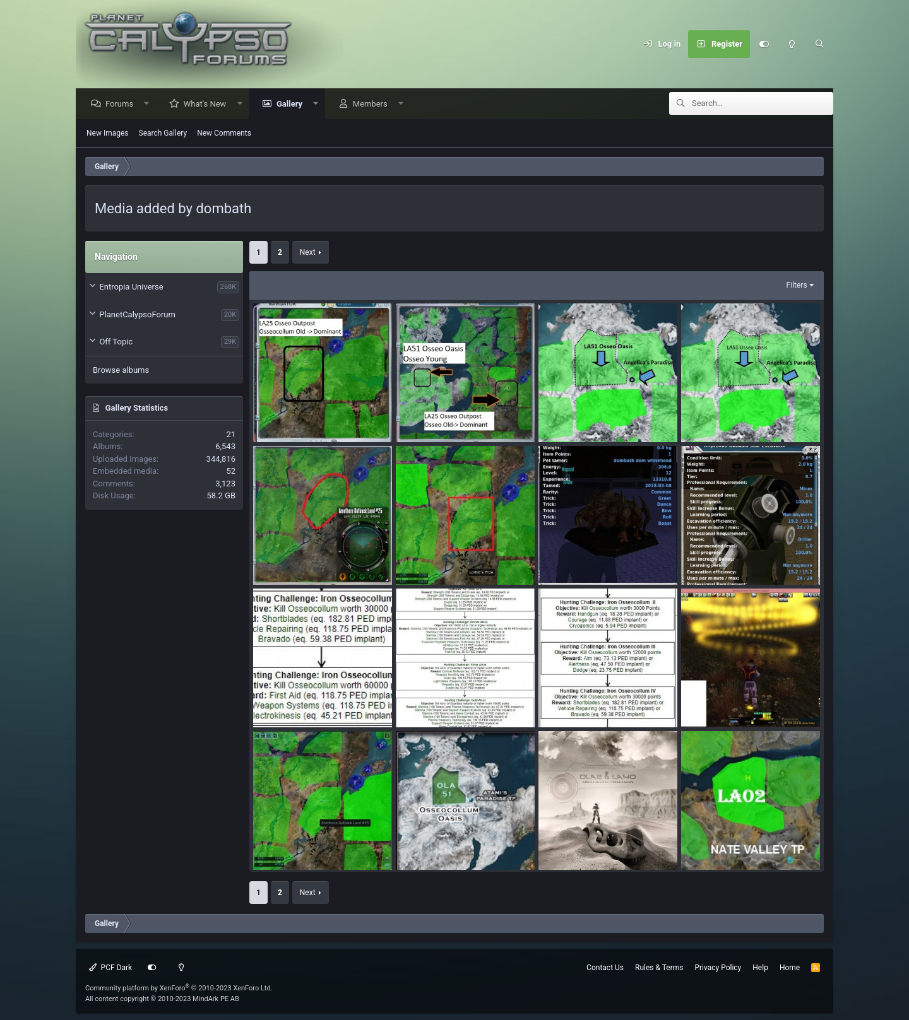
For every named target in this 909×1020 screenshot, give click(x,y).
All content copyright (162, 999)
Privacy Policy (717, 967)
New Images (107, 133)
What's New (208, 104)
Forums (122, 104)
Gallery (293, 104)
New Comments (224, 133)
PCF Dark (110, 967)
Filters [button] (797, 285)
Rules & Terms (659, 967)
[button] (150, 104)
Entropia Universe (131, 287)
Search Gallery (163, 133)
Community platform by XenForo (179, 988)
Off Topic (116, 342)
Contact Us (605, 967)
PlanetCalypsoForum (137, 315)
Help (760, 967)
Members (373, 104)
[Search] (819, 44)
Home (790, 967)
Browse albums (121, 370)
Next (308, 253)
